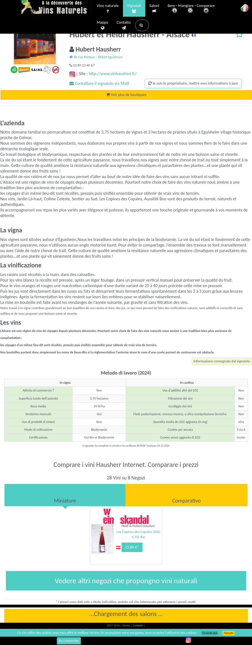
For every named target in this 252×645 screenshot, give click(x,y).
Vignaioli (134, 9)
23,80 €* (132, 547)
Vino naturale (108, 9)
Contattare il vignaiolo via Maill (99, 83)
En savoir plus (209, 633)
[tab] (64, 495)
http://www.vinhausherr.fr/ (113, 73)
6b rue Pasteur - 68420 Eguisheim (96, 57)
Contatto (124, 25)
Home (127, 625)
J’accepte (228, 633)
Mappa (102, 25)
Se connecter (69, 640)
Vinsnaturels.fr (56, 7)
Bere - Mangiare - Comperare (191, 9)
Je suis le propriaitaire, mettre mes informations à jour (193, 83)
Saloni (154, 8)
